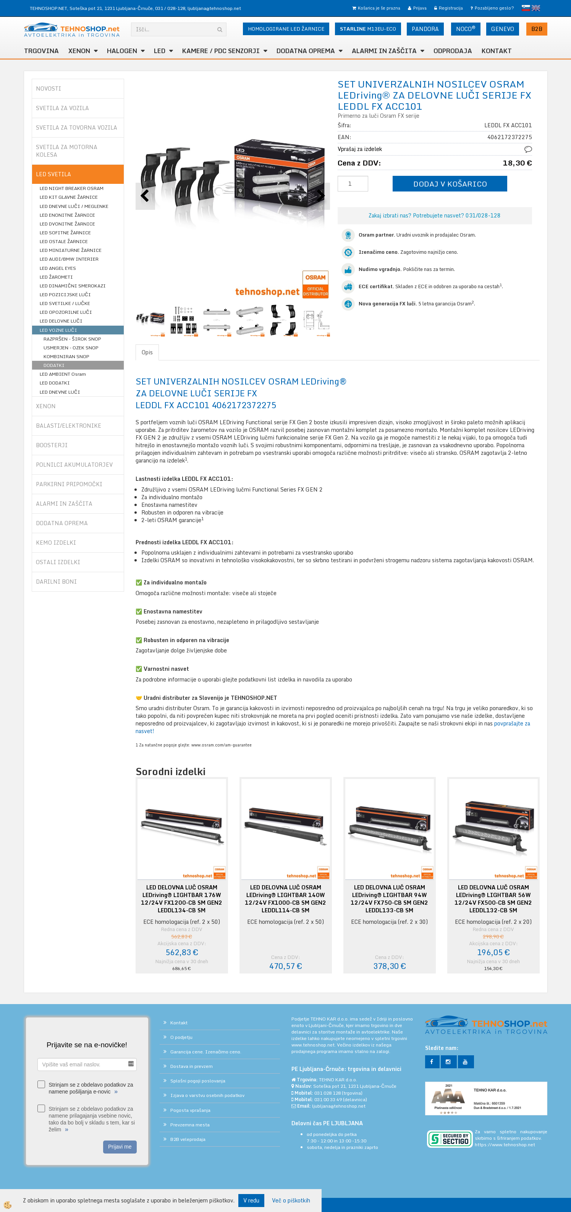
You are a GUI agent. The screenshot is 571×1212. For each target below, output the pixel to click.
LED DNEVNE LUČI (60, 392)
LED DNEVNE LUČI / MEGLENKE (74, 206)
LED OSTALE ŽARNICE (64, 241)
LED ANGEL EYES (58, 268)
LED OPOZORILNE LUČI (66, 312)
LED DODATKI (55, 382)
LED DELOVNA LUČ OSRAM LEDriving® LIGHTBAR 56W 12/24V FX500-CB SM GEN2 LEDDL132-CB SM (493, 899)
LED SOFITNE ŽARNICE (65, 232)
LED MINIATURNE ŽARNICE (71, 250)
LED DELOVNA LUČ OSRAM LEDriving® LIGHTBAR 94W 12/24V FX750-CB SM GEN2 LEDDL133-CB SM (389, 899)
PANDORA (425, 28)
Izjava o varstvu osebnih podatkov (207, 1095)
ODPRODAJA (453, 51)
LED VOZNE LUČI (58, 330)
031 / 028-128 (170, 8)
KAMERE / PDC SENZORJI (221, 51)
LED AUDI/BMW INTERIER (69, 259)
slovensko (526, 8)
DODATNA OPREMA (306, 51)
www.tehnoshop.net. (314, 1044)
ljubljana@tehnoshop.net (214, 8)
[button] (320, 196)
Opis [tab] (147, 352)
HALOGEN (122, 51)
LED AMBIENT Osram (63, 374)
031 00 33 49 (328, 1099)
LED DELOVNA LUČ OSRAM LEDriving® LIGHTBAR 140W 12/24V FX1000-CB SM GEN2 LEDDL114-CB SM (285, 899)
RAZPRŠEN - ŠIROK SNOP (72, 338)
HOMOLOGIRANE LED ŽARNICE (286, 28)
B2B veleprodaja (187, 1139)
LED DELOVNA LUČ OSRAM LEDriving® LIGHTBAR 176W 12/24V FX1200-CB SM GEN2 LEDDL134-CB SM (181, 899)
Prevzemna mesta (190, 1124)
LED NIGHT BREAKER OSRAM (72, 188)
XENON (79, 51)
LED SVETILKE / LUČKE (65, 303)
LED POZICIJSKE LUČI (65, 294)
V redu (251, 1200)
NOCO (466, 28)
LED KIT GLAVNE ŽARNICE (69, 197)
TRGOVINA (41, 51)
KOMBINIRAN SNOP (66, 356)
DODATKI (54, 365)
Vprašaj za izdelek (360, 148)
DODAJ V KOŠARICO (450, 184)
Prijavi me (119, 1147)
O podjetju (181, 1037)
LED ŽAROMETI (56, 277)
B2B (536, 28)
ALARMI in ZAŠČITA (384, 51)
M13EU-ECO (368, 28)
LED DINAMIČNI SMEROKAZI (73, 285)
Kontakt (497, 51)
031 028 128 (327, 1093)
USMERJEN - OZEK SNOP (71, 347)
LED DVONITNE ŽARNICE (67, 223)
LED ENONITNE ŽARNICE (67, 215)
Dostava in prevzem (191, 1066)
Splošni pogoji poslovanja (197, 1080)
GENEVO (502, 28)
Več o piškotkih (291, 1200)
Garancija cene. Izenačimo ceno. (205, 1051)
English (536, 8)
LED (159, 51)
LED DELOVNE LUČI (61, 320)
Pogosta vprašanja (190, 1110)
